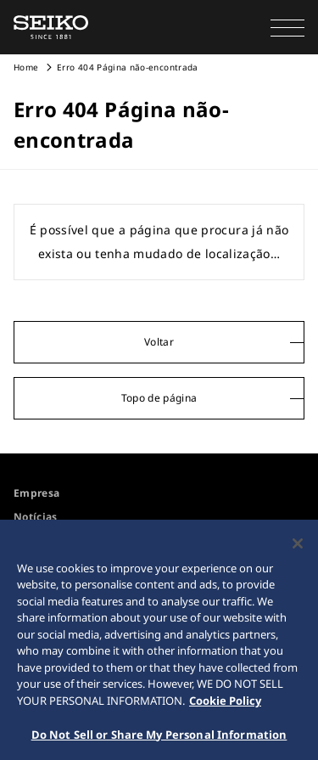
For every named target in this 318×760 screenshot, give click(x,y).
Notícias (36, 516)
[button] (287, 27)
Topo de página (159, 398)
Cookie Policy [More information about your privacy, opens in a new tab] (225, 704)
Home (26, 67)
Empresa (36, 493)
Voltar (159, 342)
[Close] (297, 547)
